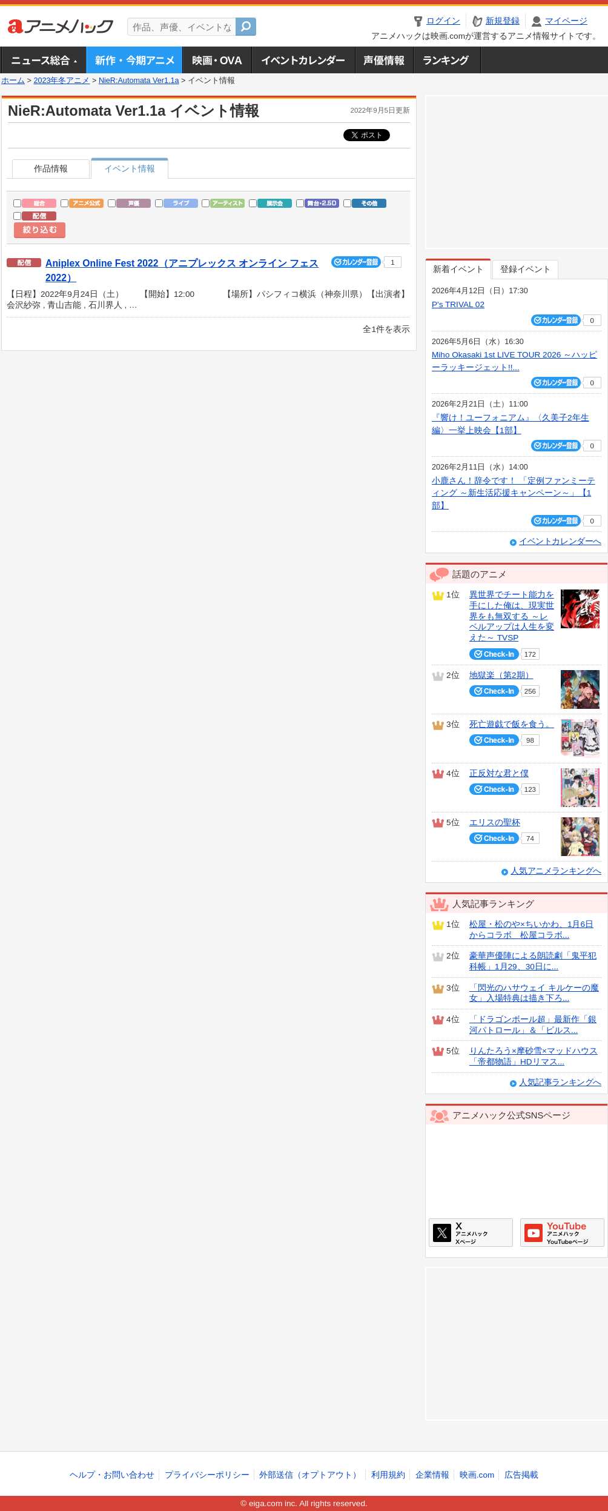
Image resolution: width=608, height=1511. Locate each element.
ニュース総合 (43, 60)
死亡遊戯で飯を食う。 (511, 724)
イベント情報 (129, 168)
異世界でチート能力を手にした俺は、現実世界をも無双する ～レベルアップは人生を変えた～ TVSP (511, 616)
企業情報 (432, 1474)
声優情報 (384, 60)
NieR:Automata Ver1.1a (139, 80)
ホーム (13, 80)
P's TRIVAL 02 (458, 304)
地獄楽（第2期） (501, 675)
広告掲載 (521, 1474)
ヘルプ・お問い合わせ (112, 1474)
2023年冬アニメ (61, 80)
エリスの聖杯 (494, 822)
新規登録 (503, 20)
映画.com (477, 1474)
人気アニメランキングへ (556, 870)
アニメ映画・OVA (216, 60)
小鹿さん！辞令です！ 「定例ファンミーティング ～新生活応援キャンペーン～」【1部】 (513, 493)
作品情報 (51, 168)
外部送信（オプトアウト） (310, 1474)
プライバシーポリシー (207, 1474)
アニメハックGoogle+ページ (562, 1232)
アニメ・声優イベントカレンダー (303, 60)
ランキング (447, 60)
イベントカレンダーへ (560, 541)
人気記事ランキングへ (560, 1082)
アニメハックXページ (471, 1232)
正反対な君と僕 (499, 773)
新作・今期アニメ (134, 60)
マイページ (566, 20)
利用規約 (388, 1474)
